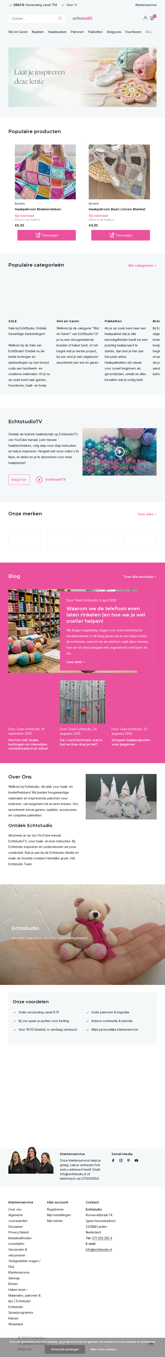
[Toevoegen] (46, 235)
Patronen (77, 32)
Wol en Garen (18, 32)
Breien (13, 1284)
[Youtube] (136, 1160)
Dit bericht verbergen (65, 1349)
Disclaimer (15, 1226)
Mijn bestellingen (59, 1215)
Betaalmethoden (20, 1238)
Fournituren (133, 32)
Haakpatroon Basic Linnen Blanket (117, 209)
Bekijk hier (19, 479)
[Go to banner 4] (82, 77)
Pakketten (95, 32)
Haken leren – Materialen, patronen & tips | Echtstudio (24, 1295)
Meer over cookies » (103, 1349)
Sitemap (14, 1278)
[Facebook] (113, 1160)
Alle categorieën (140, 265)
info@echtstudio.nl (99, 1249)
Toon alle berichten (138, 577)
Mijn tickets (55, 1221)
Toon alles (145, 514)
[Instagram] (121, 1160)
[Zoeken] (37, 18)
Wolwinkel (15, 1324)
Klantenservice (146, 5)
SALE (149, 32)
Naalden (38, 32)
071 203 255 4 (102, 1238)
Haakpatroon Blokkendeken (38, 209)
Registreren (55, 1209)
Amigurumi (114, 32)
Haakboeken (57, 32)
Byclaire (20, 203)
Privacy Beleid (18, 1232)
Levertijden (16, 1243)
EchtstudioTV (51, 479)
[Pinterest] (128, 1160)
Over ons (14, 1209)
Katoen (13, 1318)
